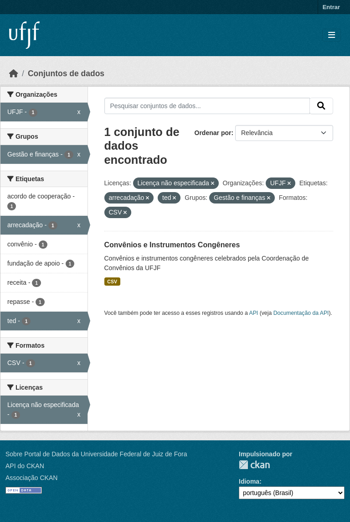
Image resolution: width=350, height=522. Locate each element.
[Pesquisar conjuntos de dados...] (207, 106)
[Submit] (321, 106)
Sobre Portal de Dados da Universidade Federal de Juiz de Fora (96, 454)
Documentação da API (301, 313)
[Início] (13, 73)
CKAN (254, 465)
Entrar (331, 7)
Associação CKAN (31, 477)
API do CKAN (24, 466)
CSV (112, 281)
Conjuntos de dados (66, 73)
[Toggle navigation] (331, 35)
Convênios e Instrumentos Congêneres (172, 245)
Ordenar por (213, 132)
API (253, 313)
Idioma (249, 481)
